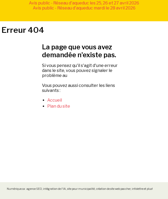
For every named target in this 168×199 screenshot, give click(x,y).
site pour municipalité (81, 189)
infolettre (137, 189)
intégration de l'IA (54, 189)
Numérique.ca (16, 189)
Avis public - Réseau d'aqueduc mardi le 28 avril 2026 (84, 8)
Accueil (54, 100)
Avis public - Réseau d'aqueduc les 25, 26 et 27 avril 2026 (84, 3)
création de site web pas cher (113, 189)
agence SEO (34, 189)
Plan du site (58, 106)
